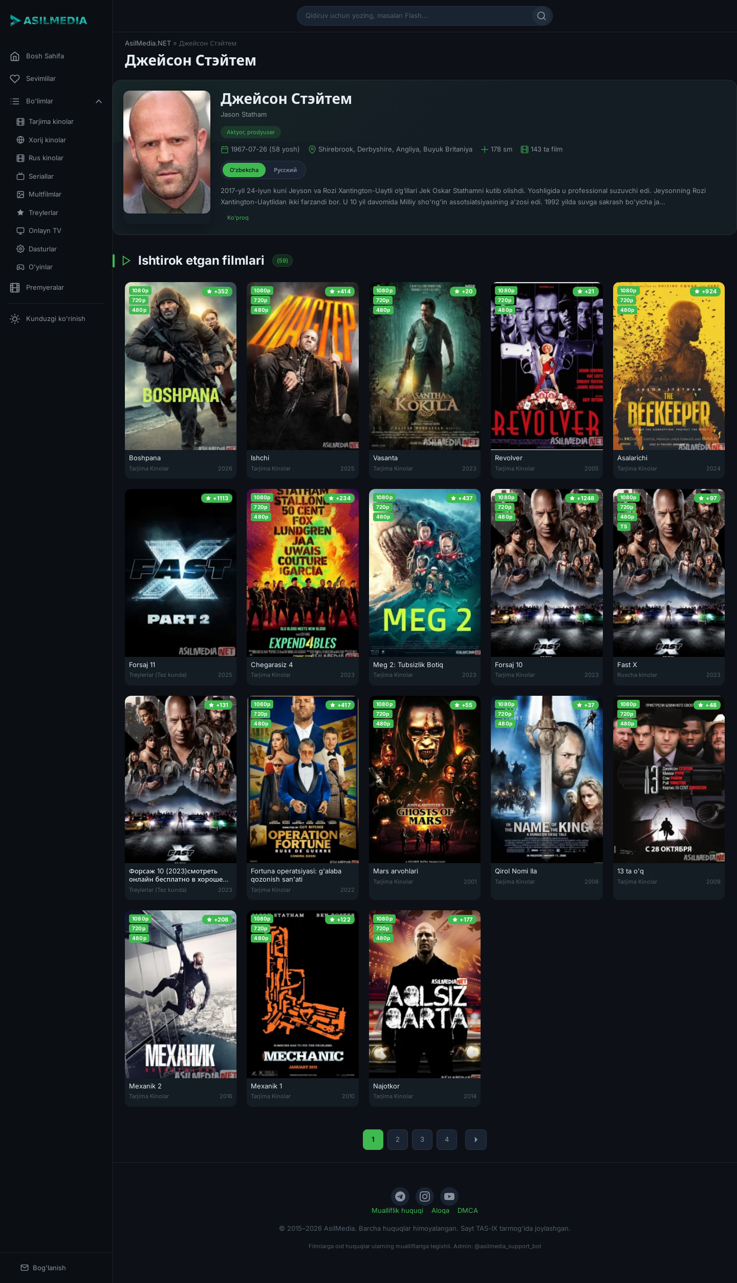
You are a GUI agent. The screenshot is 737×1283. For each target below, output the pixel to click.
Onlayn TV (38, 230)
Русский (285, 170)
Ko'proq (238, 217)
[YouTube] (449, 1196)
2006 (591, 881)
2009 (713, 881)
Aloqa (440, 1210)
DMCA (468, 1210)
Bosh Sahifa (37, 56)
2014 (470, 1096)
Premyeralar (37, 288)
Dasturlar (36, 249)
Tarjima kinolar (45, 121)
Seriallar (35, 176)
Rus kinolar (39, 158)
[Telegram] (400, 1196)
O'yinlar (34, 267)
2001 (470, 881)
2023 (469, 468)
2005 (591, 468)
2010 (348, 1096)
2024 (713, 468)
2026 (225, 468)
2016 (226, 1096)
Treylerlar (37, 212)
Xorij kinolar (41, 140)
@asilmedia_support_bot (507, 1246)
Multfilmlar (38, 194)
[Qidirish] (541, 16)
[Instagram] (425, 1196)
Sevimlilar (33, 79)
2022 (347, 889)
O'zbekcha (244, 170)
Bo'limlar (57, 101)
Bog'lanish (43, 1268)
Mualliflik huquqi (397, 1210)
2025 (347, 468)
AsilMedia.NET (148, 43)
